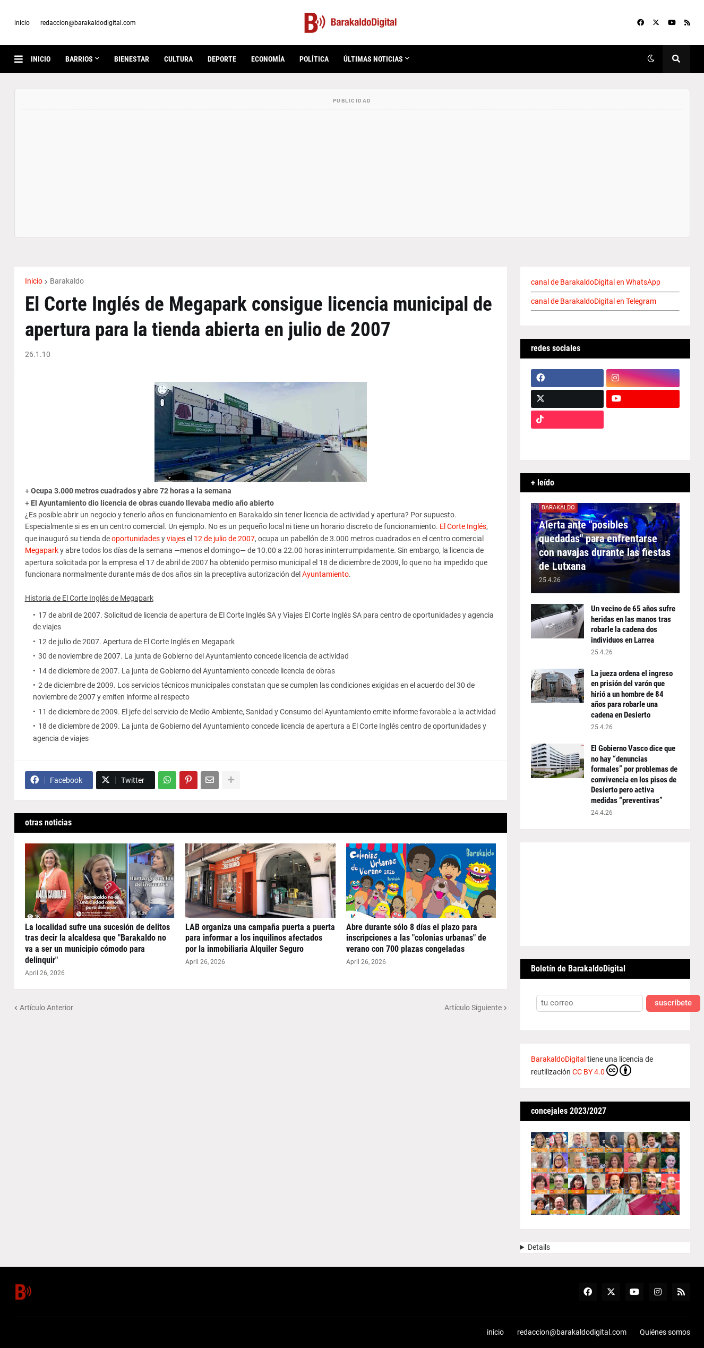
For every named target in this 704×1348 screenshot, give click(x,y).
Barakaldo (67, 281)
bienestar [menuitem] (131, 59)
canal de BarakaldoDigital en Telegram (593, 301)
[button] (22, 59)
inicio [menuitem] (40, 59)
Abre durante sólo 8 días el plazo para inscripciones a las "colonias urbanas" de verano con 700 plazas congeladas (416, 938)
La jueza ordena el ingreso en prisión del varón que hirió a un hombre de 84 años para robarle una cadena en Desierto (632, 694)
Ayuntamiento (325, 574)
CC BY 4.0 (601, 1070)
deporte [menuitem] (222, 59)
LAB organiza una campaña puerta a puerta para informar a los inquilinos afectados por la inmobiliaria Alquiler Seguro (260, 938)
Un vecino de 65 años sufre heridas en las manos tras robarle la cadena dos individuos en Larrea (633, 624)
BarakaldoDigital (558, 1059)
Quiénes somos (665, 1332)
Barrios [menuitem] (79, 59)
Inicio (33, 281)
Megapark (41, 550)
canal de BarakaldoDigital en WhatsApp (595, 282)
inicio (22, 23)
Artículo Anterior (46, 1007)
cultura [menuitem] (178, 59)
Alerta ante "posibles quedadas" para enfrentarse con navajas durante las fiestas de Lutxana (605, 545)
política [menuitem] (314, 59)
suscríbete (673, 1003)
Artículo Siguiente (473, 1007)
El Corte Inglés (463, 526)
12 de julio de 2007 (224, 538)
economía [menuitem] (268, 59)
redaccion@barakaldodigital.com (88, 23)
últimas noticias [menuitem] (373, 59)
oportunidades (135, 538)
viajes (176, 538)
